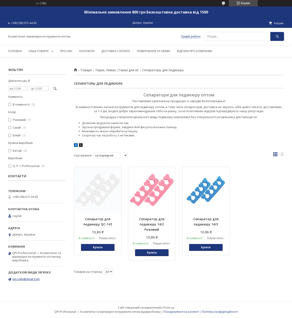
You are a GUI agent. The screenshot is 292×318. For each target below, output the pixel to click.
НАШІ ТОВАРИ (38, 51)
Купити (97, 247)
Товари (86, 70)
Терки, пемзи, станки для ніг (117, 70)
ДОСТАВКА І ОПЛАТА (115, 51)
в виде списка (282, 155)
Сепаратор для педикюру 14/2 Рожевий (151, 224)
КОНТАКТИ (86, 51)
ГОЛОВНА (15, 51)
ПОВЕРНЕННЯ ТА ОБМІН (153, 51)
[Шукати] (277, 36)
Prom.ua (168, 308)
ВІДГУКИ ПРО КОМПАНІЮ (194, 51)
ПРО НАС (66, 51)
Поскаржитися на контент (181, 312)
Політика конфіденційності (220, 312)
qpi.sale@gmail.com (26, 279)
